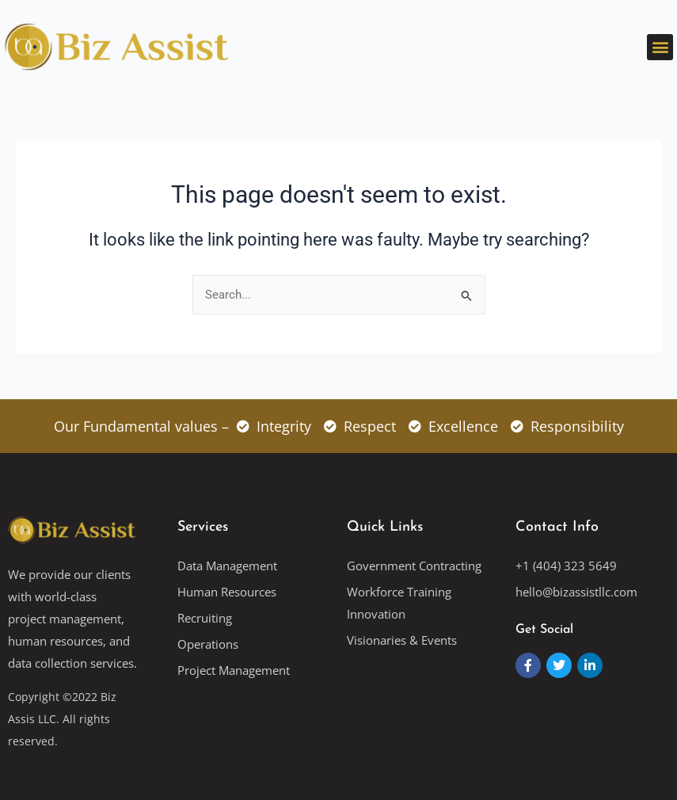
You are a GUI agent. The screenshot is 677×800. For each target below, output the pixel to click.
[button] (660, 47)
